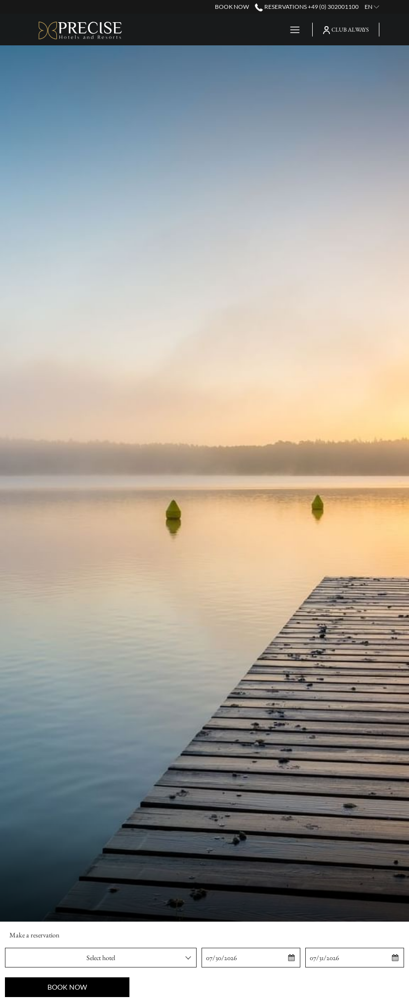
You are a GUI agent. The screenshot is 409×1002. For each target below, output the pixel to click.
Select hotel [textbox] (100, 957)
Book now (67, 987)
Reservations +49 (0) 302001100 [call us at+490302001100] (306, 6)
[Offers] (261, 29)
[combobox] (100, 957)
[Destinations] (211, 29)
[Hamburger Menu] (291, 29)
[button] (251, 957)
